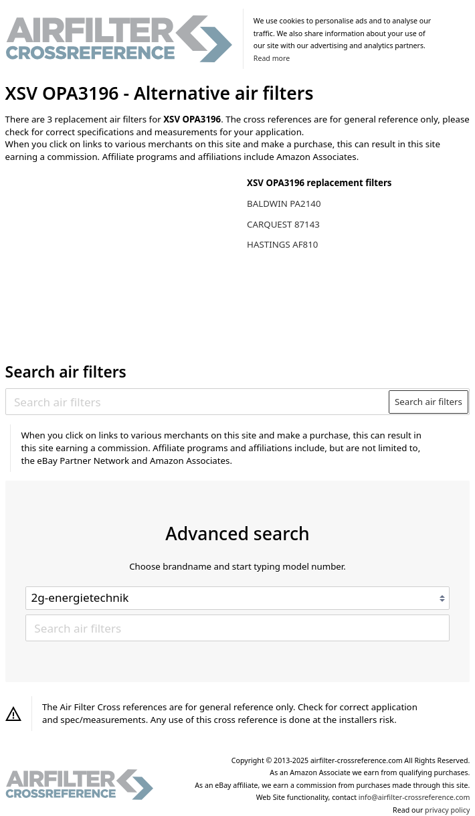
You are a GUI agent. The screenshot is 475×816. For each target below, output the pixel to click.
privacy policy (447, 810)
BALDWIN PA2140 (283, 203)
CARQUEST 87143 (283, 224)
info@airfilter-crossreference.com (414, 797)
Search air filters (428, 402)
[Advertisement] (115, 260)
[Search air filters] (197, 402)
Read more (272, 58)
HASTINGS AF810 (282, 244)
